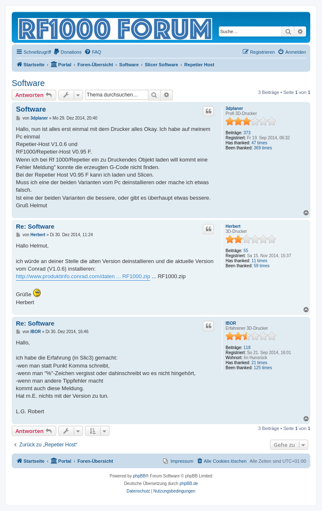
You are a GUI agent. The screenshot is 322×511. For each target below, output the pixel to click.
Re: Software (35, 226)
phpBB (139, 476)
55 (246, 250)
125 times (263, 367)
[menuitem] (67, 52)
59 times (262, 265)
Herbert (233, 226)
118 (247, 347)
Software (28, 83)
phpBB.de (188, 483)
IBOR (231, 323)
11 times (259, 260)
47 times (259, 143)
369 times (263, 148)
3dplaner (234, 108)
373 (247, 132)
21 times (259, 362)
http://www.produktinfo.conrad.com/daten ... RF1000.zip (83, 276)
